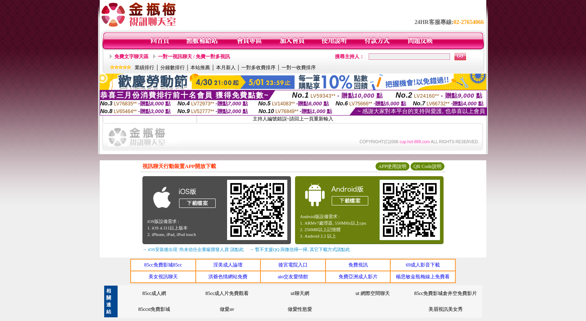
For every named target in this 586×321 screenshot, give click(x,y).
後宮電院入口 (293, 265)
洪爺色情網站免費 (227, 277)
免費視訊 (358, 265)
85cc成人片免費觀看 (227, 293)
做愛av (227, 309)
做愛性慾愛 (300, 309)
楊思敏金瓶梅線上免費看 (423, 277)
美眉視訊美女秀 (446, 309)
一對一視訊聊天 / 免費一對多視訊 (194, 56)
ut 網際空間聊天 (373, 293)
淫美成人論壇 (228, 265)
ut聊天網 (300, 293)
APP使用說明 (392, 166)
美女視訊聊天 (163, 277)
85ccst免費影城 (154, 309)
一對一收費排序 (299, 67)
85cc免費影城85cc (163, 265)
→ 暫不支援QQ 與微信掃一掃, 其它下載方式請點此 (299, 249)
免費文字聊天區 (131, 56)
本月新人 (226, 67)
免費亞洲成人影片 (358, 277)
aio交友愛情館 (293, 277)
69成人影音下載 (423, 265)
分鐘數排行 (172, 67)
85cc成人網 (154, 293)
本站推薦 (200, 67)
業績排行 (144, 67)
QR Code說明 (427, 166)
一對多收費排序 (258, 67)
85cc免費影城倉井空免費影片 (445, 293)
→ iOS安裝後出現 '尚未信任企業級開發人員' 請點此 (193, 249)
